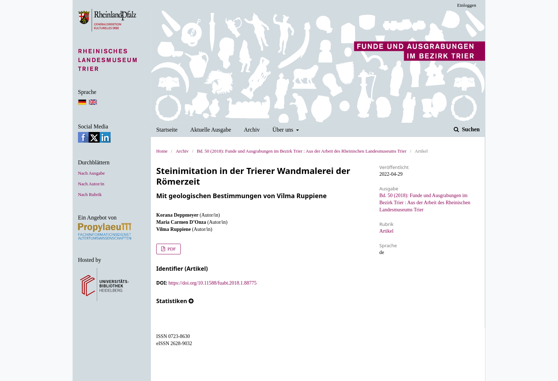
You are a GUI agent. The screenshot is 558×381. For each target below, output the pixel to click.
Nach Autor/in (91, 183)
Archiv (252, 130)
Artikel (386, 231)
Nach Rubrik (90, 194)
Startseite (167, 130)
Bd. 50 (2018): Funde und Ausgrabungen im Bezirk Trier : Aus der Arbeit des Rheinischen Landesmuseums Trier (301, 151)
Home (162, 151)
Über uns (284, 130)
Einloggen (466, 5)
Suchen (470, 129)
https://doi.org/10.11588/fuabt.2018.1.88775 (212, 283)
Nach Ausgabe (91, 173)
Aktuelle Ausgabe (210, 130)
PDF (171, 249)
